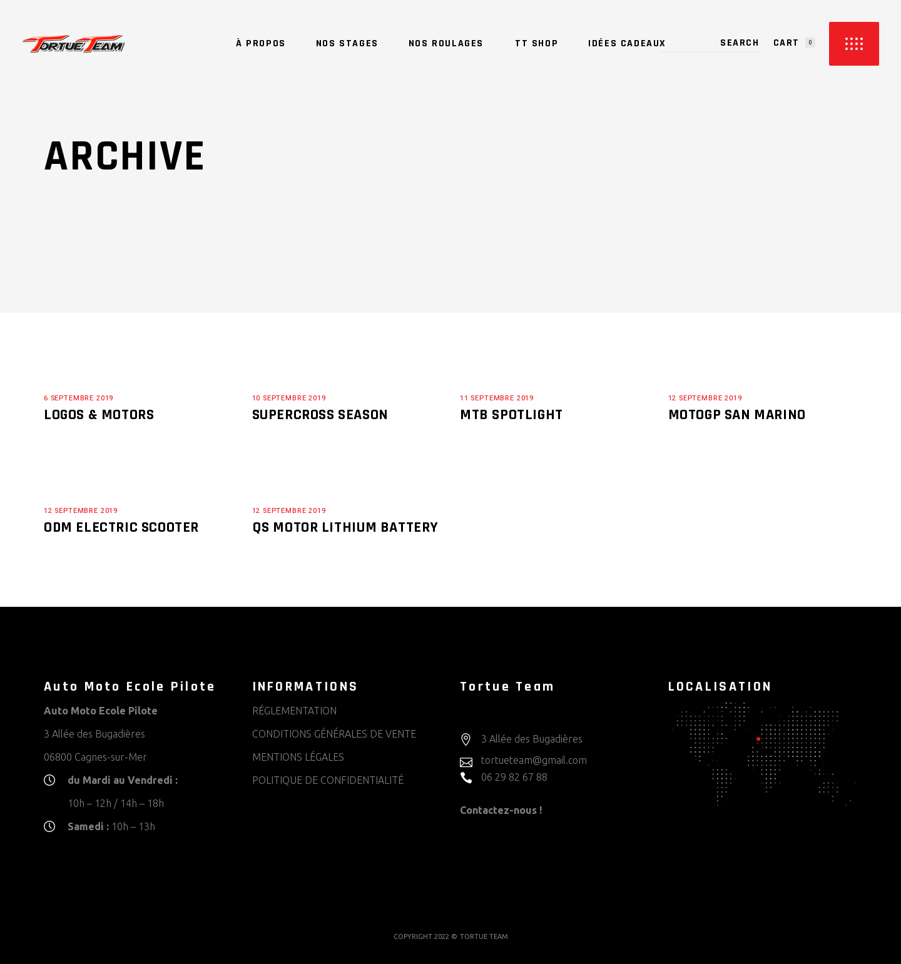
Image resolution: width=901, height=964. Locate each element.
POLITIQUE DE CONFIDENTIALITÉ (328, 780)
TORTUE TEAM (484, 936)
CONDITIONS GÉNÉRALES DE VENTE (334, 733)
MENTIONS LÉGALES (298, 757)
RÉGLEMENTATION (294, 710)
